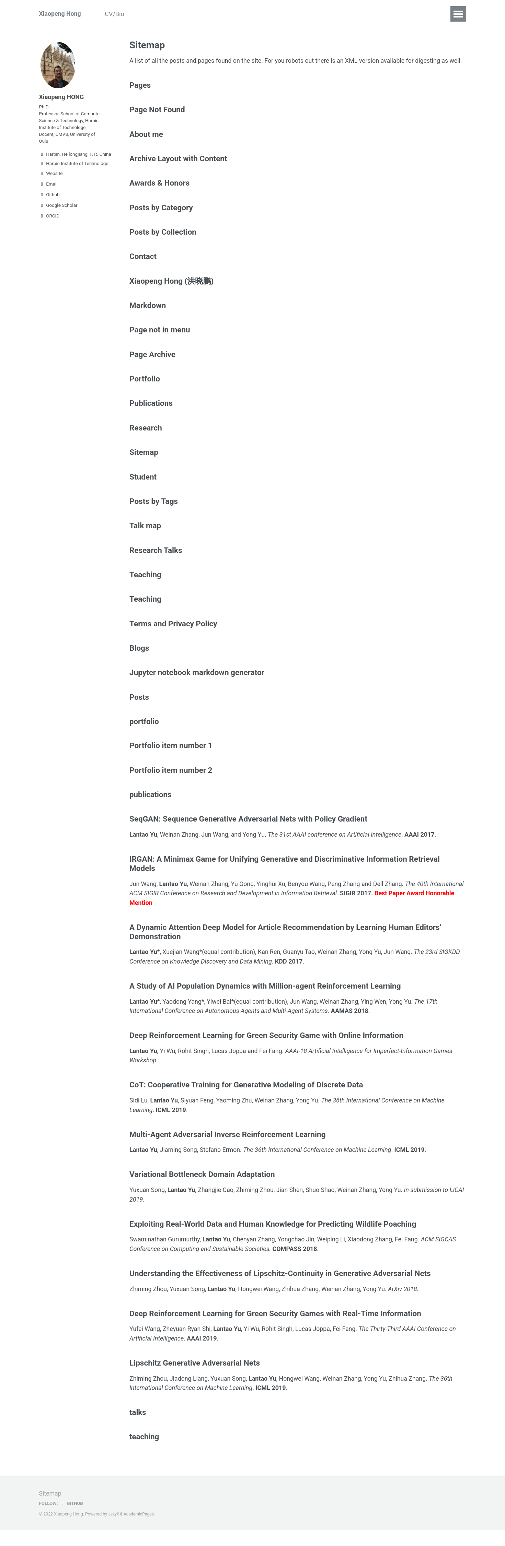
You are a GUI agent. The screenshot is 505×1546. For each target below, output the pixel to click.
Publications (155, 13)
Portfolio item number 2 (170, 786)
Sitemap (143, 465)
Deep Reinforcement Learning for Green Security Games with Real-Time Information (275, 1329)
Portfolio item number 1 (170, 761)
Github (49, 196)
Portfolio (144, 391)
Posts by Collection (162, 242)
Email (48, 185)
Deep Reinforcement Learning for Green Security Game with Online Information (266, 1051)
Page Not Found (157, 119)
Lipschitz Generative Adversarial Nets (194, 1378)
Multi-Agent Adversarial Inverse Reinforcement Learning (227, 1150)
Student (143, 489)
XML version (365, 60)
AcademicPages (139, 1530)
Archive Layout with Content (178, 168)
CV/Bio (115, 13)
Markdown (147, 316)
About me (146, 144)
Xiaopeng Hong (60, 13)
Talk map (145, 539)
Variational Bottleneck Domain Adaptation (202, 1190)
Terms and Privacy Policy (173, 638)
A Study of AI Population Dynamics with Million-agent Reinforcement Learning (265, 1002)
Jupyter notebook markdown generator (196, 687)
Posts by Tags (153, 514)
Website (51, 175)
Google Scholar (58, 207)
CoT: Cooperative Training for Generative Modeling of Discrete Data (246, 1101)
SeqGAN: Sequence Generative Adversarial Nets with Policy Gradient (248, 835)
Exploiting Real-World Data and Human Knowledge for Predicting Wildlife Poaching (272, 1240)
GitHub (71, 1519)
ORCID (49, 217)
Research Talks (155, 563)
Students (234, 13)
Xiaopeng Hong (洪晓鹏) (171, 292)
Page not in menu (159, 341)
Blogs (139, 662)
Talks (304, 13)
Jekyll (113, 1530)
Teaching (271, 13)
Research (197, 13)
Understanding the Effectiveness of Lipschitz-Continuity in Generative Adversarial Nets (280, 1289)
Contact (334, 13)
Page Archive (152, 366)
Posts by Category (161, 218)
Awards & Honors (159, 193)
